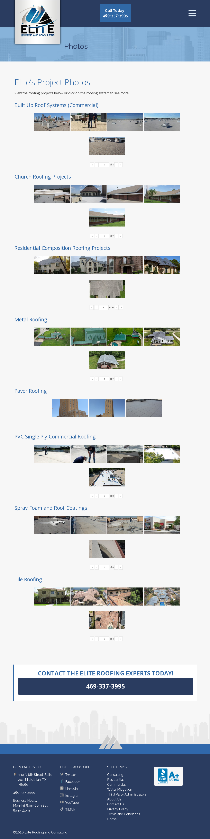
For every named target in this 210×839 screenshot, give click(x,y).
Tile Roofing (28, 579)
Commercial (116, 785)
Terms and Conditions (123, 814)
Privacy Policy (117, 809)
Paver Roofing (31, 390)
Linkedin (71, 789)
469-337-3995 (24, 793)
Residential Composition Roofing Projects (62, 247)
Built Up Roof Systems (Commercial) (56, 104)
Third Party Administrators (127, 794)
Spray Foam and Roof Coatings (51, 507)
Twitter (70, 775)
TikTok (70, 810)
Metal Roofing (31, 319)
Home (112, 819)
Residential (115, 780)
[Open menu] (192, 13)
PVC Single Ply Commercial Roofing (55, 436)
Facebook (72, 782)
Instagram (73, 796)
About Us (114, 799)
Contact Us (115, 804)
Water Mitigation (119, 789)
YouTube (72, 803)
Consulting (115, 775)
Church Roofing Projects (43, 176)
